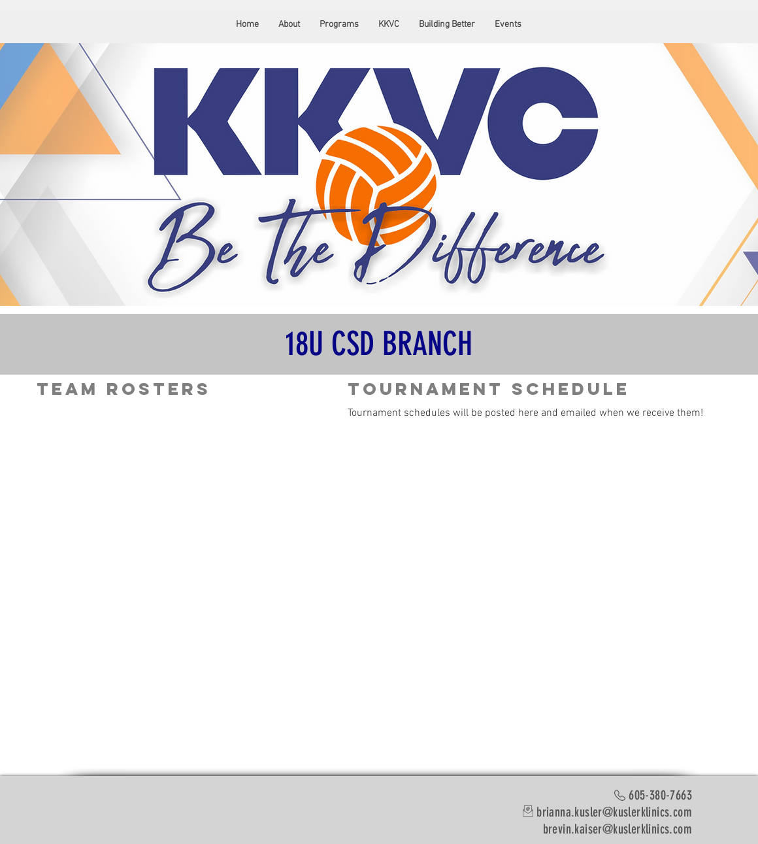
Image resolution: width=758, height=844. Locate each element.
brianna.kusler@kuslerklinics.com (614, 812)
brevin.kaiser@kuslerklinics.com (617, 829)
